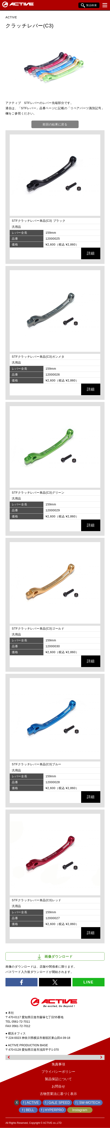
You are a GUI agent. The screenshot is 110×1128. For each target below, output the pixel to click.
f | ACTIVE (31, 1102)
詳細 (91, 253)
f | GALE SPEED (57, 1102)
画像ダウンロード (55, 956)
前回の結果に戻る (55, 124)
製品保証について (58, 1079)
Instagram (79, 1110)
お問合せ (58, 1086)
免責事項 (58, 1064)
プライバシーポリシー (58, 1071)
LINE (88, 982)
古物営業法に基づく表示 (58, 1094)
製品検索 (89, 5)
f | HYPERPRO (52, 1110)
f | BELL (28, 1110)
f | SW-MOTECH (87, 1102)
